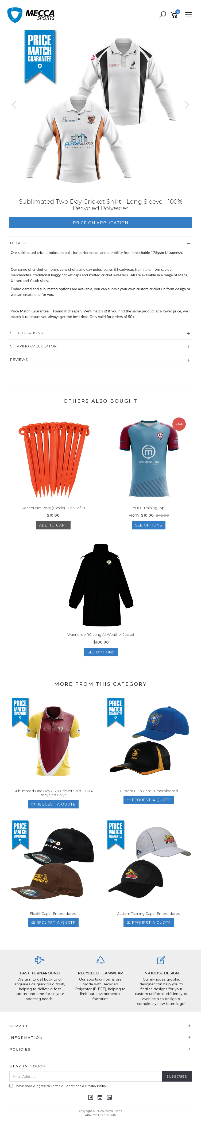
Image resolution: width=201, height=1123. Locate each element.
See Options (148, 525)
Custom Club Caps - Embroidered (149, 791)
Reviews (19, 359)
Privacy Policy (95, 1086)
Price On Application (100, 222)
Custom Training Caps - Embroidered (148, 913)
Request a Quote (53, 804)
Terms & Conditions (66, 1086)
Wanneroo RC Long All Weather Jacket (100, 634)
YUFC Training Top (148, 508)
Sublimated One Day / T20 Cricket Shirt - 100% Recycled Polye (53, 793)
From (149, 515)
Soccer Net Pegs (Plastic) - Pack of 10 (53, 508)
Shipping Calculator (33, 346)
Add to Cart (53, 525)
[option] (100, 110)
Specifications (26, 333)
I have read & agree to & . (58, 1086)
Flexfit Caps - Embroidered (53, 913)
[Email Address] (85, 1076)
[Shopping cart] (175, 15)
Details (18, 243)
